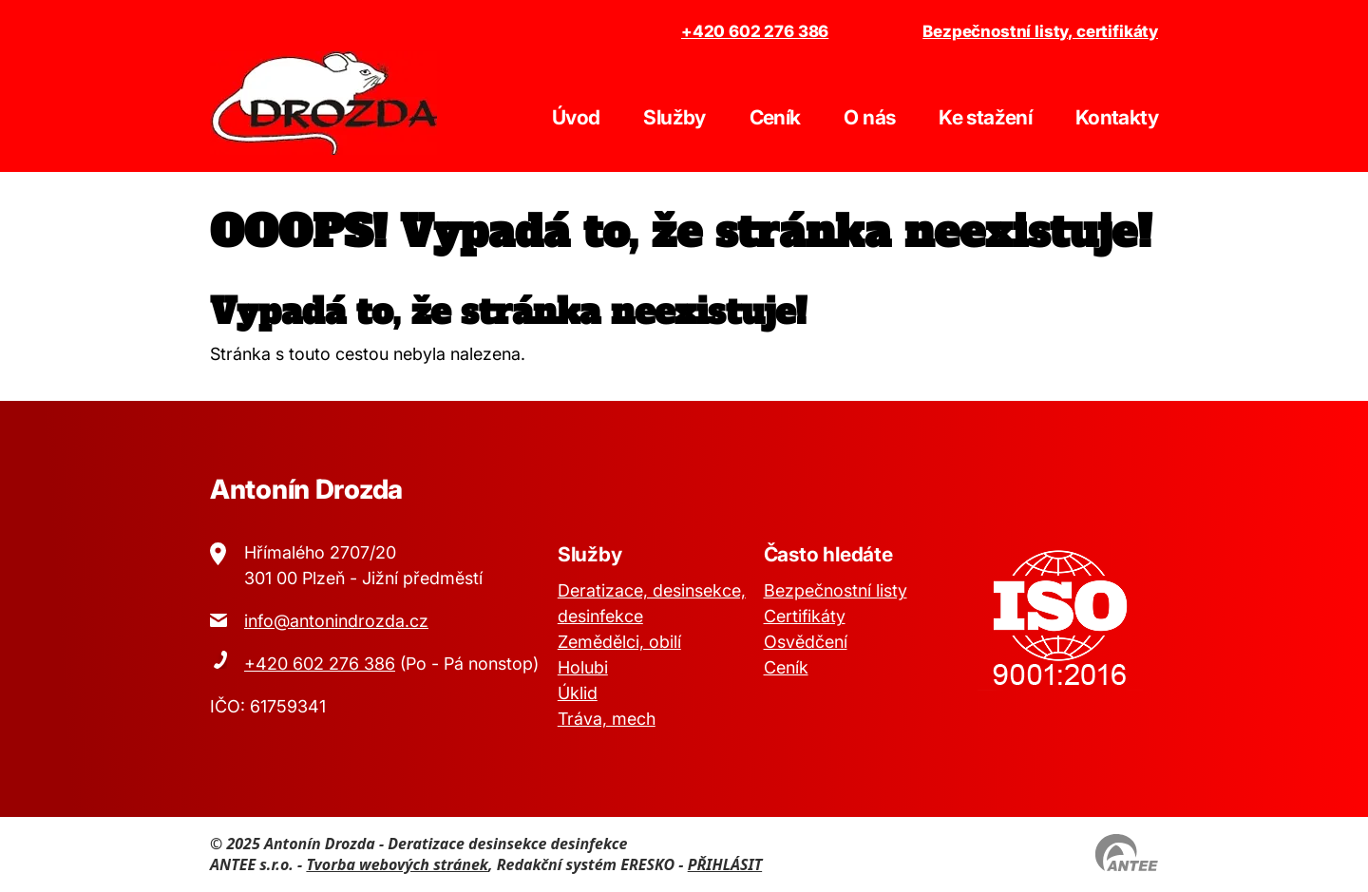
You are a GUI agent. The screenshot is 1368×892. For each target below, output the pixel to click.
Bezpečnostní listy (835, 590)
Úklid (578, 693)
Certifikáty (805, 616)
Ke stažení (985, 117)
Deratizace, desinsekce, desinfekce (652, 603)
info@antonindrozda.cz (336, 621)
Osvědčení (805, 642)
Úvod (575, 117)
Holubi (583, 667)
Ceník (775, 117)
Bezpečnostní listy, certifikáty (1040, 31)
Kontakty (1116, 117)
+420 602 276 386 (754, 31)
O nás (869, 117)
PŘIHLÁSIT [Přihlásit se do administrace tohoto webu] (725, 864)
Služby (674, 117)
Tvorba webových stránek (397, 864)
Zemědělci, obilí (619, 642)
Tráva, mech (607, 719)
